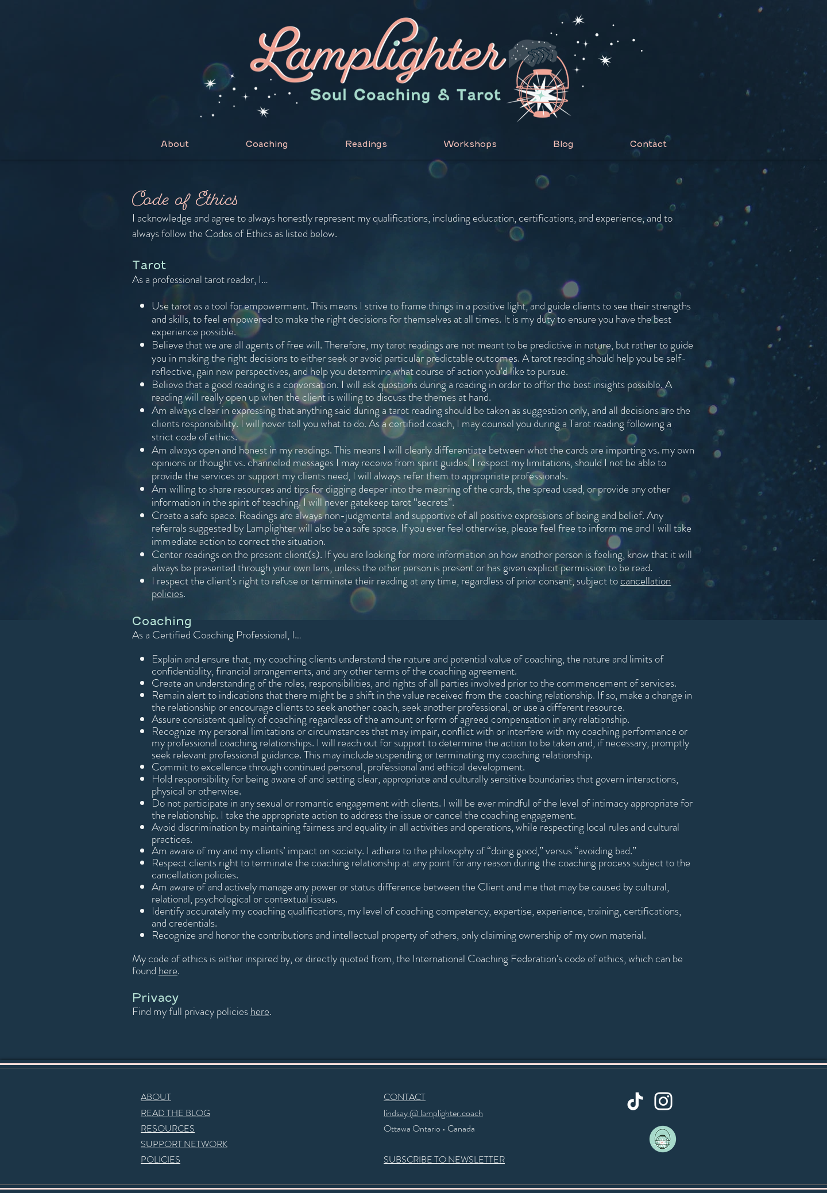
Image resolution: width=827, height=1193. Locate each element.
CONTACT (405, 1096)
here (168, 970)
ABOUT (156, 1096)
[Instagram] (663, 1101)
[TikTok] (635, 1101)
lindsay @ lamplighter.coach (433, 1113)
